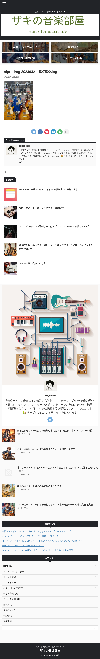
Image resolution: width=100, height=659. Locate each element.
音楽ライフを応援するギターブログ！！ (50, 649)
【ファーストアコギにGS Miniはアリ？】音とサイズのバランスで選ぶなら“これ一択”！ (43, 547)
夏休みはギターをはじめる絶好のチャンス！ (40, 492)
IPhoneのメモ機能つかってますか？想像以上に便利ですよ (50, 195)
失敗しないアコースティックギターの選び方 (42, 214)
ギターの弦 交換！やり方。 (34, 269)
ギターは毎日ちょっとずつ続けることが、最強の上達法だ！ (49, 455)
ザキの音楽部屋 (50, 653)
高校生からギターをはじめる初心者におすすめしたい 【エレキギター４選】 (57, 436)
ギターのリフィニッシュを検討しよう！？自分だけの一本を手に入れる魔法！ (38, 556)
